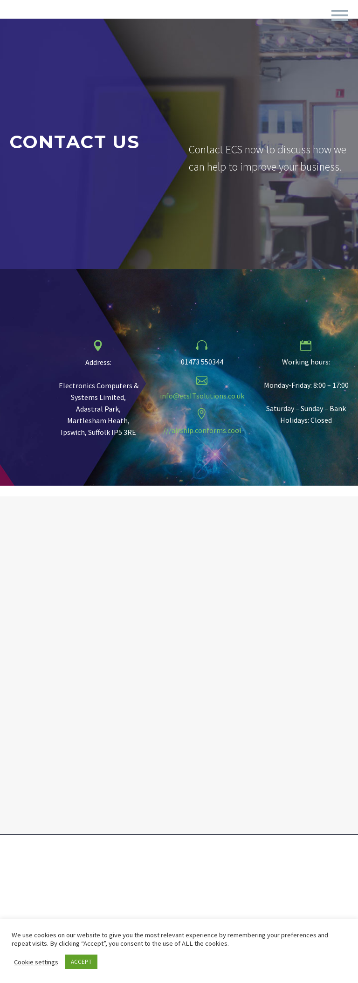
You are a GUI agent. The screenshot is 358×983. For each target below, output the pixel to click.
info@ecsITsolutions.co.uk (202, 395)
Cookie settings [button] (36, 962)
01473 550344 (202, 361)
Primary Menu (339, 15)
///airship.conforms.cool (202, 430)
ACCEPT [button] (81, 962)
